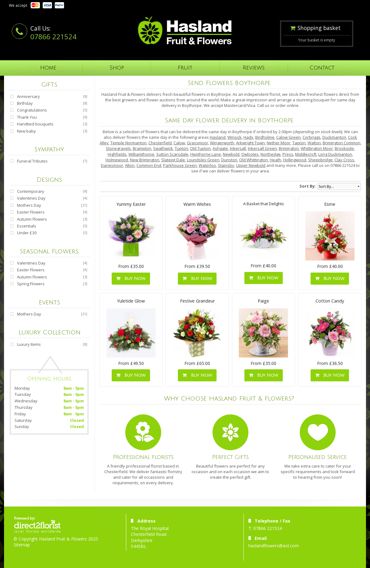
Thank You (27, 117)
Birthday (25, 103)
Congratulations (32, 110)
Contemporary (30, 191)
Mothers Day (29, 205)
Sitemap (22, 545)
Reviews (254, 68)
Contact (322, 68)
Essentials (26, 226)
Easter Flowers (31, 212)
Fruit (185, 68)
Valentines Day (31, 198)
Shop (117, 68)
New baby (26, 131)
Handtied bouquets (35, 124)
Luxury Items (29, 344)
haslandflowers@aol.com (273, 546)
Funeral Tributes (32, 161)
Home (48, 68)
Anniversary (28, 96)
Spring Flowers (31, 283)
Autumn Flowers (32, 219)
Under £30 (27, 232)
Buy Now (130, 278)
